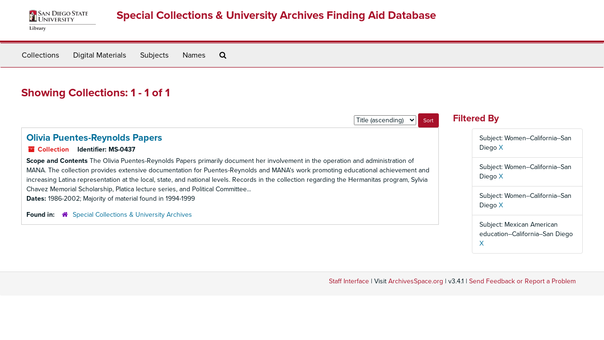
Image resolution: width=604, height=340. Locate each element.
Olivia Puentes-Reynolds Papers (94, 138)
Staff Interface (349, 281)
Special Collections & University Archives (132, 215)
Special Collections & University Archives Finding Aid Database (276, 15)
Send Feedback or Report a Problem (522, 281)
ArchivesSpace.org (415, 281)
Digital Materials (99, 55)
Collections (40, 55)
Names (194, 55)
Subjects (154, 55)
